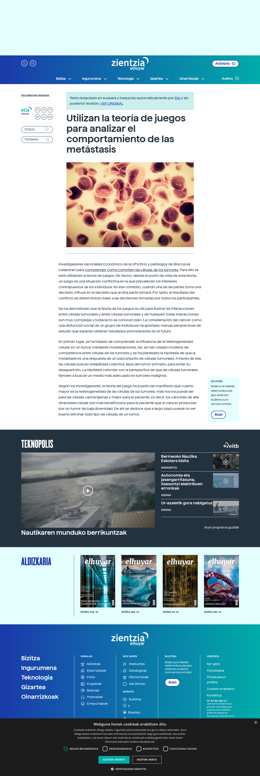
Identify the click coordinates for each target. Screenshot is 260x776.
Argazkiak (91, 684)
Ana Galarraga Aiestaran (35, 95)
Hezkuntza (134, 664)
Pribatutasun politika (216, 679)
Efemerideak (136, 677)
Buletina (230, 78)
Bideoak (90, 691)
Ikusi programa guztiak (221, 527)
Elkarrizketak (93, 671)
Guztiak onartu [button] (114, 759)
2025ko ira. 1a (170, 611)
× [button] (255, 722)
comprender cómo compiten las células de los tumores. (132, 270)
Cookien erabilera (220, 689)
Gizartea (33, 687)
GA (50, 117)
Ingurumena (39, 667)
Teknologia (37, 677)
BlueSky (131, 712)
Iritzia (88, 677)
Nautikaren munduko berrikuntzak (74, 532)
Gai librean (134, 684)
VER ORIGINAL (111, 103)
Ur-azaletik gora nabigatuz (187, 503)
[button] (24, 63)
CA (43, 117)
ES (44, 109)
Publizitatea (215, 670)
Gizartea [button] (159, 79)
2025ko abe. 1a (130, 611)
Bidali (218, 414)
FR (50, 109)
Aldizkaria (225, 64)
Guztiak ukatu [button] (147, 759)
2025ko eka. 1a (212, 611)
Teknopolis (37, 443)
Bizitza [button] (64, 79)
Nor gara (213, 664)
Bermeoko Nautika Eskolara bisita (179, 458)
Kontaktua (214, 695)
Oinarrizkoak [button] (192, 79)
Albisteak (91, 664)
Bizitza (30, 658)
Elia (177, 98)
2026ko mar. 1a (89, 611)
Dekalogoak (135, 671)
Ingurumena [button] (94, 79)
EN (37, 117)
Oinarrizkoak (40, 696)
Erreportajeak (94, 704)
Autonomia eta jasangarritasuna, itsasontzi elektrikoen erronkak (182, 482)
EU (37, 109)
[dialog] (130, 747)
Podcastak (92, 697)
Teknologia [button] (128, 79)
